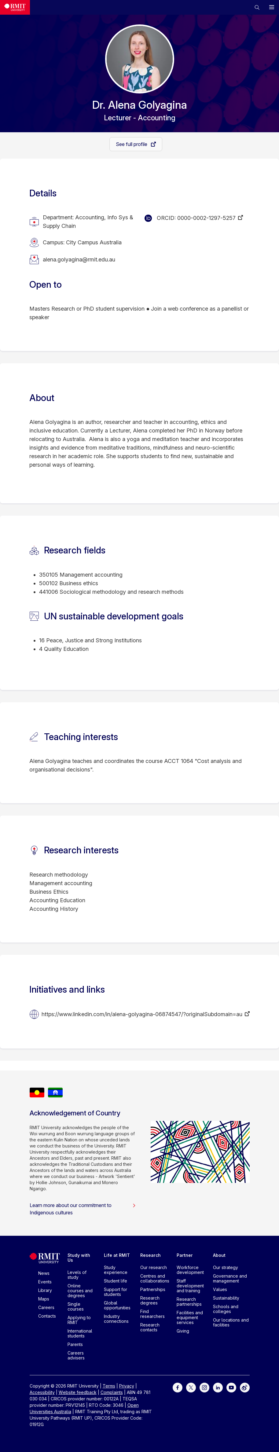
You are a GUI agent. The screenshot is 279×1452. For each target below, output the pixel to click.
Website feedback (78, 1392)
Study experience (115, 1270)
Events (45, 1281)
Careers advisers (76, 1355)
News (44, 1273)
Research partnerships (189, 1302)
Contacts (47, 1316)
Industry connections (116, 1319)
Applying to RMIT (79, 1320)
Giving (183, 1330)
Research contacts (150, 1327)
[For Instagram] (204, 1387)
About (219, 1255)
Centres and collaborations (154, 1278)
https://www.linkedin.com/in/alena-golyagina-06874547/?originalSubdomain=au (142, 1014)
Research (150, 1255)
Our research (153, 1267)
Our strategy (225, 1267)
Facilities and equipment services (190, 1317)
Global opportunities (117, 1305)
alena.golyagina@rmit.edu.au (79, 259)
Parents (75, 1344)
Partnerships (152, 1289)
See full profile (132, 144)
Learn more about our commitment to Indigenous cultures (83, 1209)
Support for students (115, 1292)
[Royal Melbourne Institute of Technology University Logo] (15, 7)
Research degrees (150, 1300)
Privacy (126, 1385)
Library (45, 1290)
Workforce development (190, 1270)
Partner (185, 1255)
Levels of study (77, 1275)
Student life (115, 1280)
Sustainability (226, 1298)
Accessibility (42, 1392)
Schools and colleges (225, 1309)
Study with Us (79, 1258)
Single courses (76, 1306)
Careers (46, 1307)
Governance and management (230, 1278)
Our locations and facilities (231, 1322)
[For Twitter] (191, 1387)
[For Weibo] (245, 1387)
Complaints (112, 1392)
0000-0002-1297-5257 (206, 218)
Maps (43, 1298)
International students (80, 1333)
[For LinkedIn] (218, 1387)
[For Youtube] (231, 1387)
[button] (257, 7)
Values (220, 1289)
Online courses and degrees (80, 1290)
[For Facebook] (177, 1387)
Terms (109, 1385)
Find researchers (152, 1314)
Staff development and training (190, 1285)
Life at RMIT (117, 1255)
